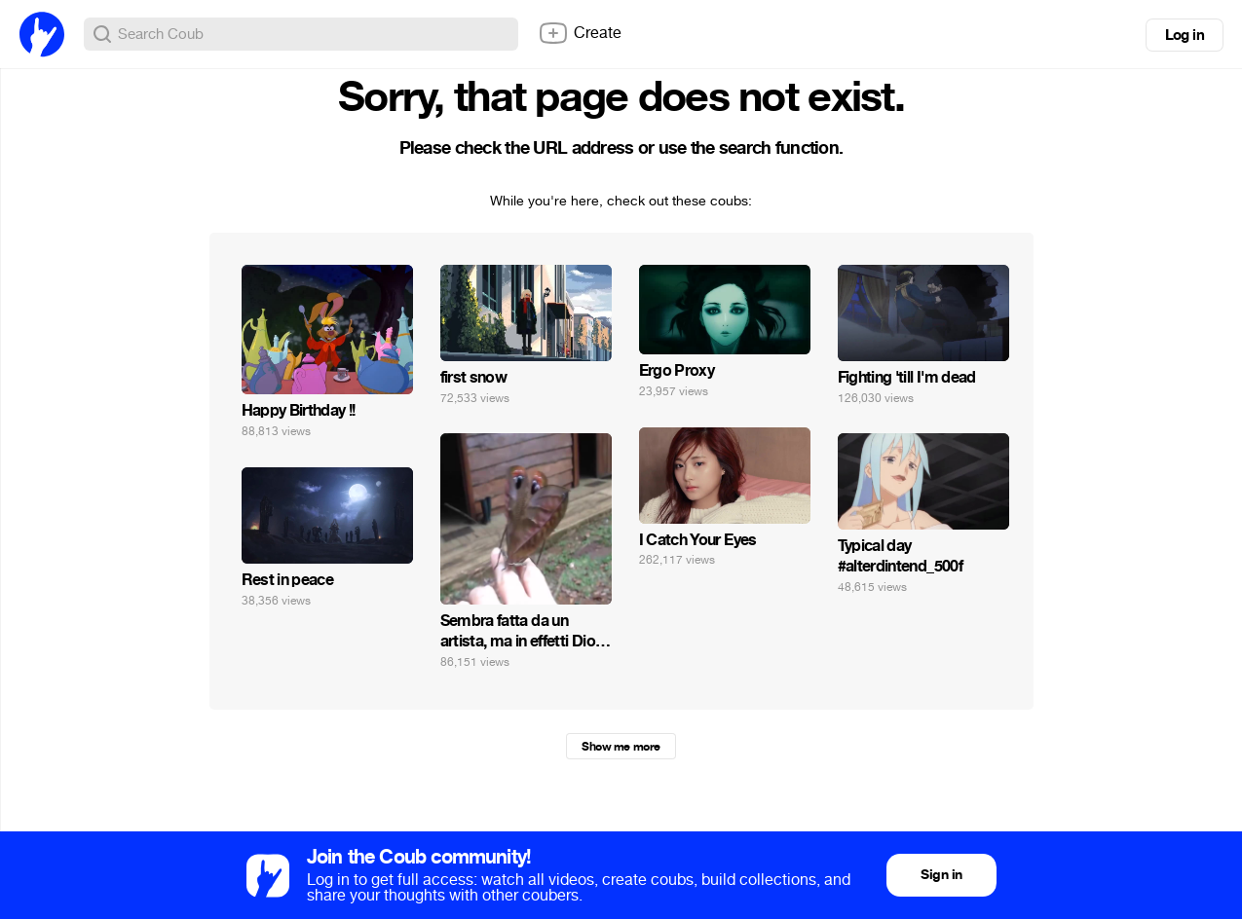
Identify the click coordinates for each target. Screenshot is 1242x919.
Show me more (620, 746)
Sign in (941, 874)
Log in (1184, 35)
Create (579, 33)
